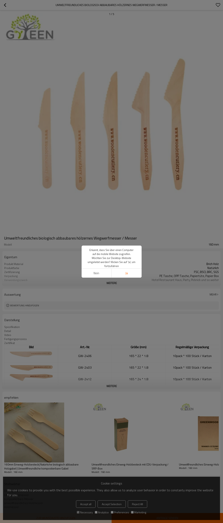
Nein (96, 273)
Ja (126, 273)
